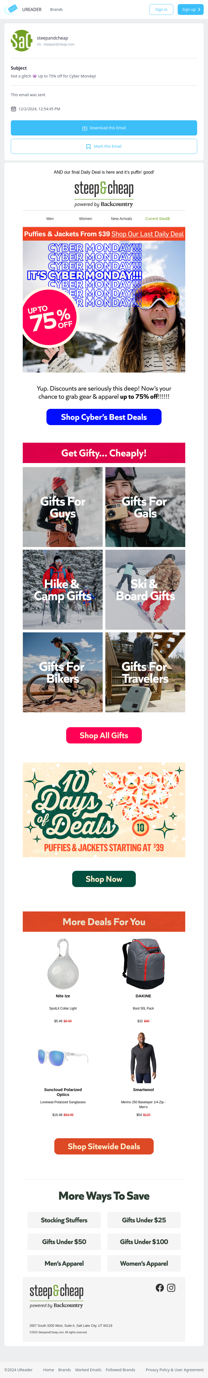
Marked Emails (88, 1369)
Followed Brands (120, 1369)
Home (48, 1369)
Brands (56, 9)
